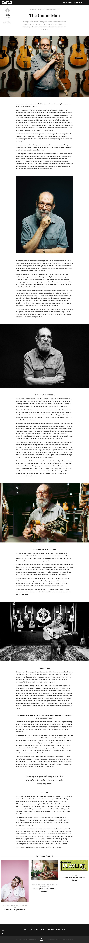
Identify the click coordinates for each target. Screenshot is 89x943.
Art (31, 930)
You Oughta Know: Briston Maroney (44, 889)
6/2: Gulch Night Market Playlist (74, 878)
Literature (50, 930)
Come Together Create (65, 939)
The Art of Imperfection (14, 909)
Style (58, 930)
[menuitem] (67, 2)
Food (25, 930)
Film (63, 930)
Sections (67, 2)
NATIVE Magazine (31, 939)
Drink (42, 930)
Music (36, 930)
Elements (78, 2)
